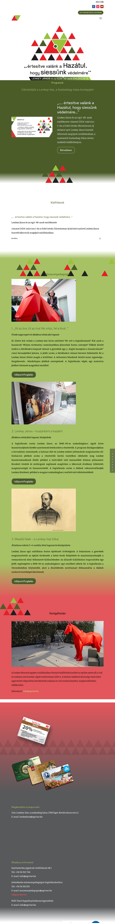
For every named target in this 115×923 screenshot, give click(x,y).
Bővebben (66, 150)
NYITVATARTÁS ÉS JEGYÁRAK (91, 13)
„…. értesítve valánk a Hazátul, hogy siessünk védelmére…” (77, 107)
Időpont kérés (19, 894)
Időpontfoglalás (23, 374)
